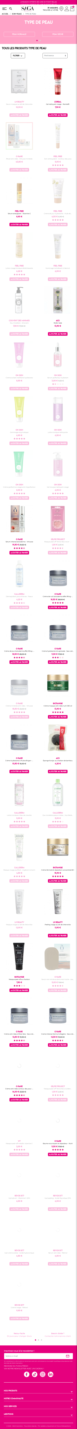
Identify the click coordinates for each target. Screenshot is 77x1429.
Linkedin (50, 1374)
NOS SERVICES (10, 1406)
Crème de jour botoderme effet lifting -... (19, 651)
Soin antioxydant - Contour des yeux (57, 159)
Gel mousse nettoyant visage (58, 487)
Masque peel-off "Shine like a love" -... (57, 542)
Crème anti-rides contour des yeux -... (19, 1089)
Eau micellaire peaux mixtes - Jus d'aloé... (58, 815)
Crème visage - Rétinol (19, 1307)
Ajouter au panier (19, 115)
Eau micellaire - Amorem (19, 323)
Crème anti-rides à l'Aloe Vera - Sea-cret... (19, 1034)
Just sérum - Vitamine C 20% (19, 1198)
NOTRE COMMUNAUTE (13, 1399)
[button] (37, 40)
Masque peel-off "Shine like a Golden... (58, 1089)
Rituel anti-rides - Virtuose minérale (19, 159)
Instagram (42, 1374)
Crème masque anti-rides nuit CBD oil (58, 706)
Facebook (27, 1374)
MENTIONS (8, 1414)
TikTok (35, 1374)
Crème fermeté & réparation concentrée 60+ (57, 870)
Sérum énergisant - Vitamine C (19, 213)
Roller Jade (58, 323)
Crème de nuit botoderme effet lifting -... (58, 596)
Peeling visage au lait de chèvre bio (58, 925)
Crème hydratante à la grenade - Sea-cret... (58, 651)
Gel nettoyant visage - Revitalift (57, 104)
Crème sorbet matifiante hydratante (19, 378)
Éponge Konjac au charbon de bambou (58, 761)
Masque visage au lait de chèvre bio (19, 925)
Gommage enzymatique (19, 432)
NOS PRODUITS (10, 1391)
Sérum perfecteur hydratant (57, 378)
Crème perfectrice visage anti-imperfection (19, 487)
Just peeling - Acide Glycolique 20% (58, 1198)
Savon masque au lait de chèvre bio (19, 104)
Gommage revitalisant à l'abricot (58, 268)
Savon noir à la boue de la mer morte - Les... (57, 979)
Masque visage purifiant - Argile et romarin (19, 870)
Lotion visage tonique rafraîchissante (19, 268)
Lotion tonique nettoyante (58, 432)
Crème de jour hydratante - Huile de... (58, 213)
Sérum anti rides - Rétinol (57, 1253)
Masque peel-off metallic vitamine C (19, 1143)
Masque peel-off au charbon (19, 979)
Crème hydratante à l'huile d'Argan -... (19, 761)
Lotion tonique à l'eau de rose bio (19, 815)
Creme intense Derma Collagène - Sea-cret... (57, 1034)
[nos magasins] (53, 8)
